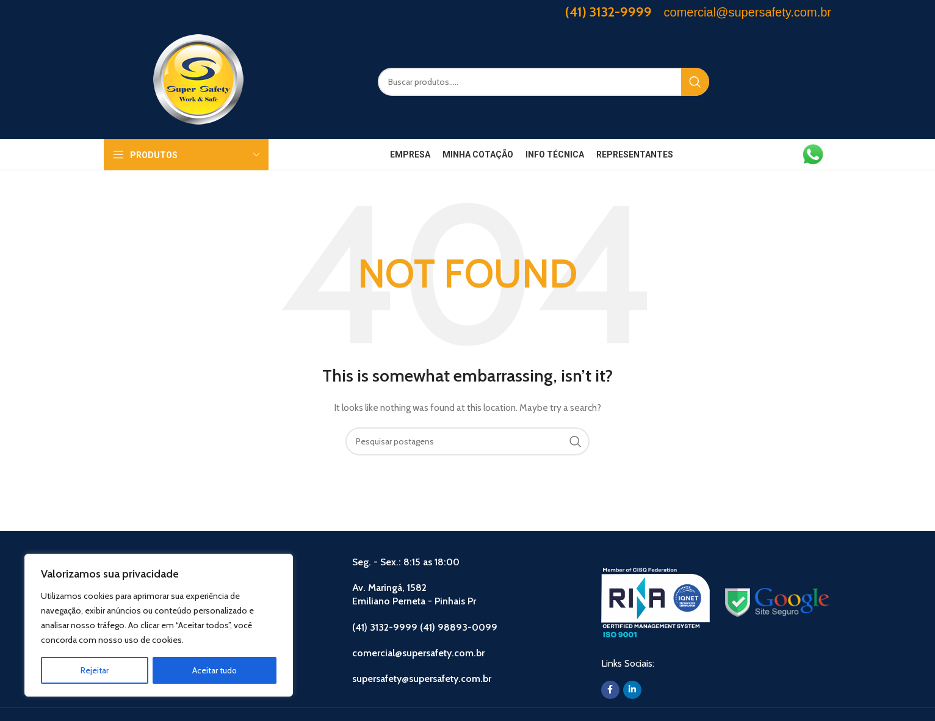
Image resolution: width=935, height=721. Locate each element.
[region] (158, 625)
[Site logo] (198, 80)
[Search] (543, 82)
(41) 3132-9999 (608, 12)
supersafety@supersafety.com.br (421, 678)
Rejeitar (95, 670)
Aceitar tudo (214, 670)
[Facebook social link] (610, 690)
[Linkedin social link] (632, 690)
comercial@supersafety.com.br (418, 653)
